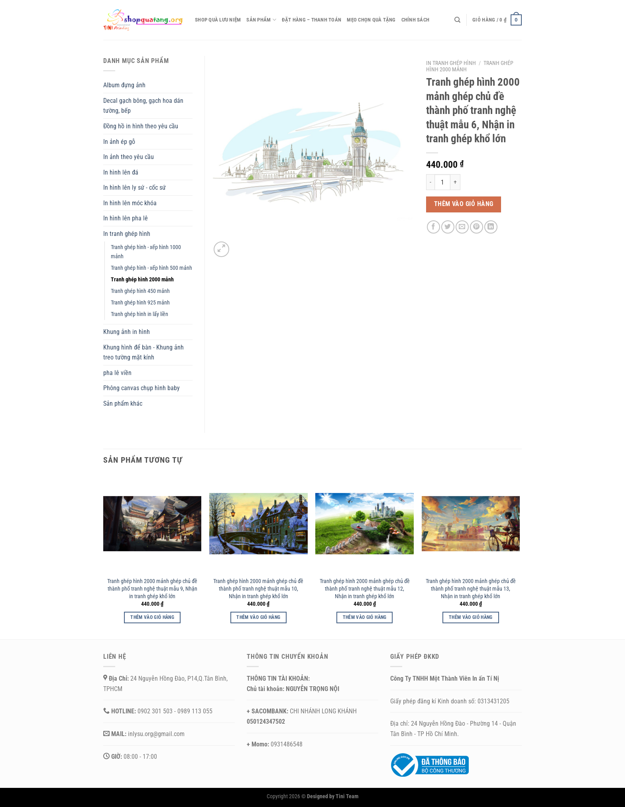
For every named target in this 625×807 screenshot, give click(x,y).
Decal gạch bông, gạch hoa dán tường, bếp (143, 106)
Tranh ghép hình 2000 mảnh (142, 279)
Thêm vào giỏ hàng (463, 204)
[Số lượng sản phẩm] (442, 182)
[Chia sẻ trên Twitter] (447, 227)
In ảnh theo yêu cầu (128, 157)
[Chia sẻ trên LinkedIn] (490, 227)
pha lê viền (117, 373)
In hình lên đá (120, 172)
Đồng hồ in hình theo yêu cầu (140, 126)
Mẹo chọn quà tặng (371, 20)
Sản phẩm (261, 20)
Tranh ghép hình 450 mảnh (140, 291)
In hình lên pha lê (125, 218)
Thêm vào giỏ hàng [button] (152, 617)
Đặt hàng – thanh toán (311, 20)
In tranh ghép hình (451, 63)
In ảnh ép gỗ (119, 141)
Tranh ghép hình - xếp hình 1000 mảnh (146, 252)
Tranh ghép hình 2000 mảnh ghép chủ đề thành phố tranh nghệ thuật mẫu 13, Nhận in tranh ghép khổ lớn (471, 588)
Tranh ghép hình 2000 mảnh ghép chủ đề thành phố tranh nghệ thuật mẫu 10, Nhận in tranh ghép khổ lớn (258, 588)
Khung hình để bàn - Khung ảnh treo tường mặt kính (143, 352)
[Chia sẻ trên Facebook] (433, 227)
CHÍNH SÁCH (415, 20)
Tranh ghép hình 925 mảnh (140, 302)
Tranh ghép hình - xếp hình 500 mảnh (151, 268)
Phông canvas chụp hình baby (141, 388)
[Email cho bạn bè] (462, 227)
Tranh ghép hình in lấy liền (139, 314)
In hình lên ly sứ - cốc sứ (134, 187)
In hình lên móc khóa (130, 203)
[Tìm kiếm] (457, 19)
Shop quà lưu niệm (218, 20)
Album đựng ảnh (124, 85)
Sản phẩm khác (122, 403)
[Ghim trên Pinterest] (476, 227)
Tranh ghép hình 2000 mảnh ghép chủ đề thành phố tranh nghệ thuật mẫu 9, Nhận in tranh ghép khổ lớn (152, 588)
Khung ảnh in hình (126, 332)
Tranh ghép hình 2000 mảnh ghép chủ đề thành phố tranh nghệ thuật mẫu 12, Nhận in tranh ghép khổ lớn (365, 588)
